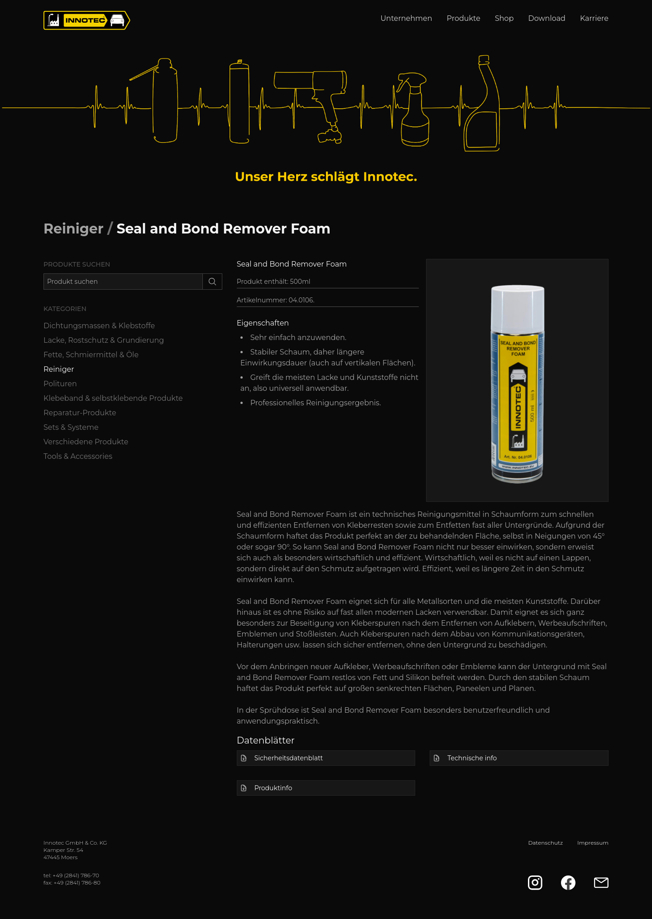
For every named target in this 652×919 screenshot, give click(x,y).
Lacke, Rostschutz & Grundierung (103, 340)
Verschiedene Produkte (85, 442)
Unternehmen (406, 18)
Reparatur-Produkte (79, 412)
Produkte (463, 18)
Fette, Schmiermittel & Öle (91, 354)
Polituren (60, 383)
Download (547, 18)
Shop (504, 18)
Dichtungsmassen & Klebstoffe (99, 325)
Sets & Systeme (71, 427)
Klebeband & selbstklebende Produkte (113, 398)
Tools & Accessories (77, 456)
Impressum (593, 842)
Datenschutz (545, 842)
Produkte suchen (76, 264)
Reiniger (73, 228)
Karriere (594, 18)
